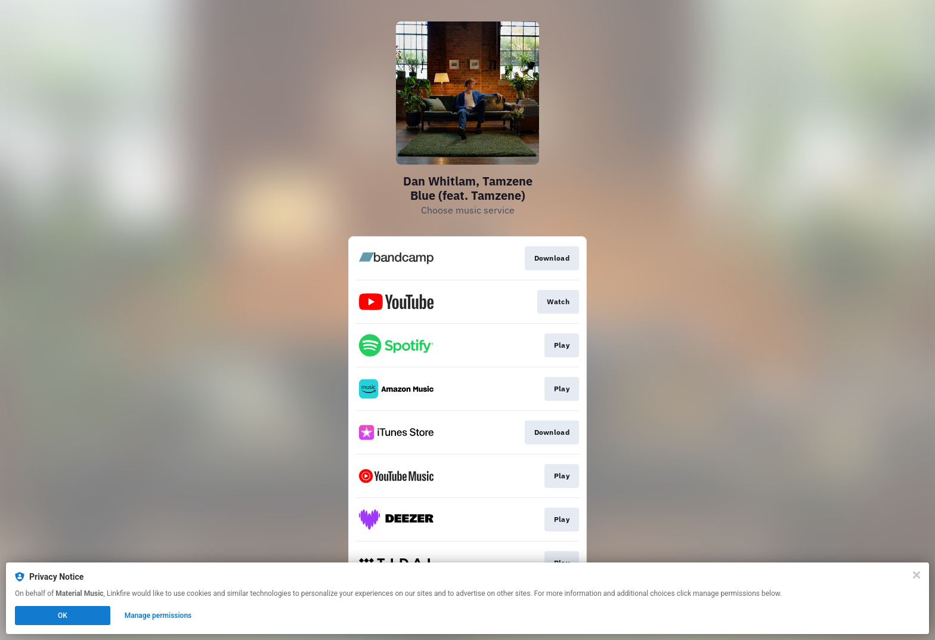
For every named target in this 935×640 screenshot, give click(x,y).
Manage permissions (158, 615)
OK (62, 615)
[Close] (916, 575)
